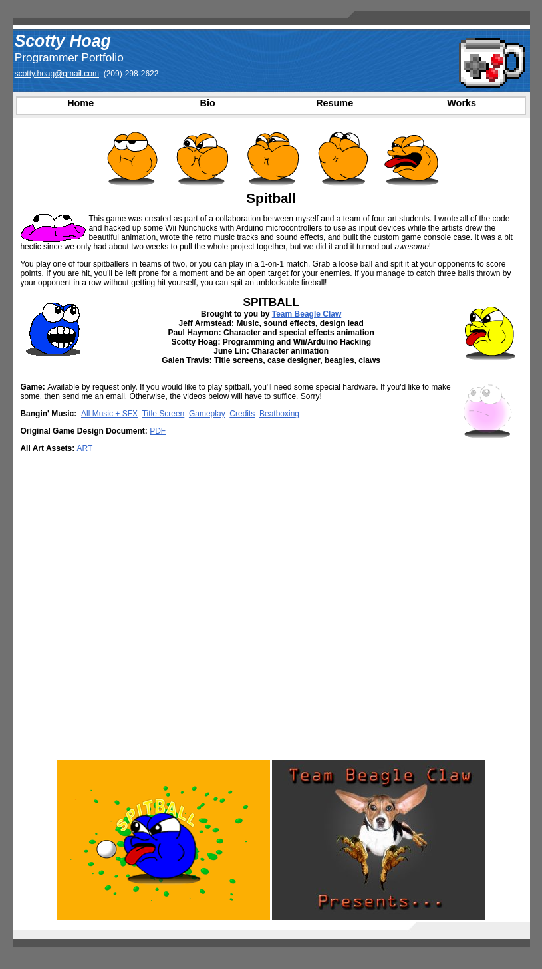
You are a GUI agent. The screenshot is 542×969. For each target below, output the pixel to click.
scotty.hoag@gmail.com (57, 73)
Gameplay (207, 413)
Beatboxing (279, 413)
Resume (334, 103)
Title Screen (163, 413)
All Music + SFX (109, 413)
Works (461, 103)
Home (80, 103)
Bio (207, 103)
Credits (242, 413)
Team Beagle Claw (306, 314)
